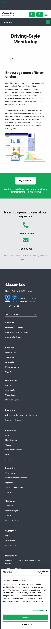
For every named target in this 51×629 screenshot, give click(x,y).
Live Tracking (10, 352)
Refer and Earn (11, 545)
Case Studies (10, 390)
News (7, 454)
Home (7, 291)
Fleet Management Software (16, 332)
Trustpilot (5, 3)
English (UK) (21, 314)
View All (8, 372)
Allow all (25, 618)
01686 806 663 (25, 229)
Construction (10, 473)
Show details (38, 610)
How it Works (11, 440)
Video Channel (11, 395)
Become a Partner (12, 520)
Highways (9, 482)
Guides (8, 445)
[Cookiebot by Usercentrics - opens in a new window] (38, 572)
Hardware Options (12, 400)
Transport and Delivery (14, 487)
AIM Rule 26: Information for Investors (21, 415)
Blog (7, 435)
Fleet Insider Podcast (13, 449)
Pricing (8, 385)
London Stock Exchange (14, 420)
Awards (8, 515)
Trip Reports (10, 357)
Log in (7, 535)
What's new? (10, 540)
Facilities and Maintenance (16, 477)
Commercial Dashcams (14, 337)
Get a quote (25, 244)
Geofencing (10, 362)
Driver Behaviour (12, 367)
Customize (25, 624)
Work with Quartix (12, 510)
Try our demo (25, 180)
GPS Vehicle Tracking (14, 327)
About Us (9, 505)
